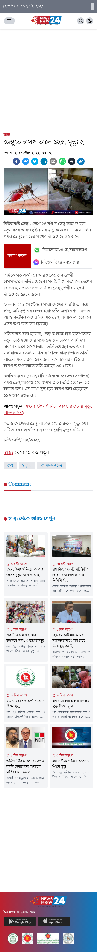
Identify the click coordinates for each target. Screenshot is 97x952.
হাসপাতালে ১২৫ (51, 465)
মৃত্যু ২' (26, 465)
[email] (53, 161)
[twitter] (34, 161)
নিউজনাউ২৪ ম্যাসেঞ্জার (56, 262)
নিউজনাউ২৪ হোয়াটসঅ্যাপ (60, 250)
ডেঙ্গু (10, 465)
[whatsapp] (62, 161)
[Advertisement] (48, 80)
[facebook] (16, 161)
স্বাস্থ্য (7, 134)
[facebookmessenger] (25, 161)
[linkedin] (44, 161)
